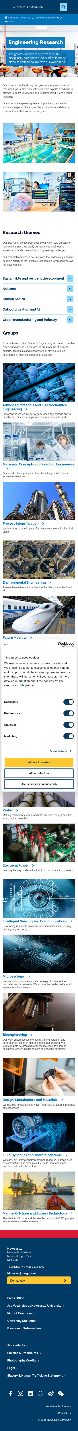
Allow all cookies (39, 762)
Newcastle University (19, 17)
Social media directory (58, 1406)
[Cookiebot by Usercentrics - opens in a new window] (58, 644)
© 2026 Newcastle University (54, 1419)
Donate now (18, 1280)
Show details (58, 751)
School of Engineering (46, 17)
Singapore (29, 1273)
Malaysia (13, 1273)
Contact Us (64, 1413)
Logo (5, 7)
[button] (70, 278)
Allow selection (39, 773)
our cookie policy (22, 685)
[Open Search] (63, 7)
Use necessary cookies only (39, 784)
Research (10, 21)
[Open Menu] (72, 7)
